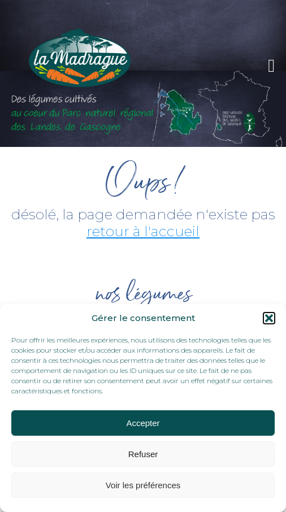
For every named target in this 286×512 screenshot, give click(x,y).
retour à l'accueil (143, 231)
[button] (269, 318)
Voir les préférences (143, 485)
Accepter (142, 423)
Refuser (143, 454)
